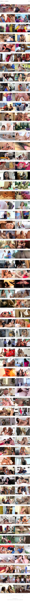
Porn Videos (4, 1)
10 (22, 595)
